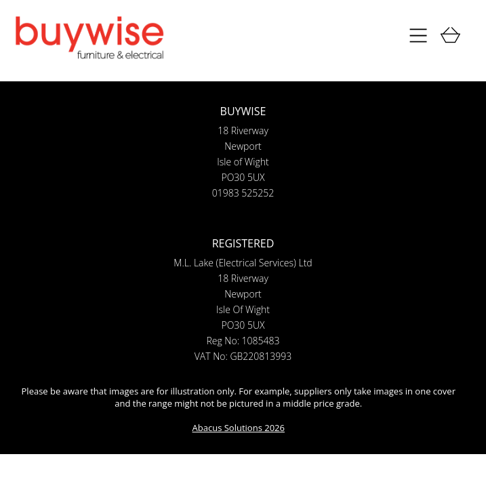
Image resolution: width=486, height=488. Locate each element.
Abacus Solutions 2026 (239, 428)
